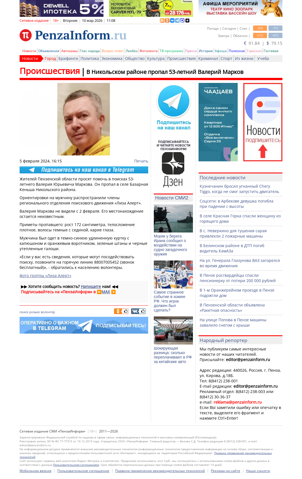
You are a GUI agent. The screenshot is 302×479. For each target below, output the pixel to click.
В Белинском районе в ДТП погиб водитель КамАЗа (232, 248)
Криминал (208, 58)
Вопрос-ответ (113, 50)
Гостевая (271, 50)
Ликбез (132, 50)
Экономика (112, 58)
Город (50, 58)
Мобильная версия (35, 470)
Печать (141, 161)
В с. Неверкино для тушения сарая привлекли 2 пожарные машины (233, 233)
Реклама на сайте (225, 470)
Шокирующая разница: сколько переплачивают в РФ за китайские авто (173, 355)
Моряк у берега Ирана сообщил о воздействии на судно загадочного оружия (170, 245)
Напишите (91, 286)
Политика (90, 58)
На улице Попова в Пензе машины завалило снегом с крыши (233, 322)
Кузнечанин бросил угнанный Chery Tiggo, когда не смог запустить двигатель (239, 188)
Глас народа (90, 50)
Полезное (237, 50)
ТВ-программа (171, 50)
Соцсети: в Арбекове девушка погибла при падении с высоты (236, 203)
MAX (106, 291)
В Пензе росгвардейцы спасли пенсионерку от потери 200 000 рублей (238, 278)
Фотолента (149, 50)
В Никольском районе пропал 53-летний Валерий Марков (164, 72)
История (206, 50)
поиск (24, 312)
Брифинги (68, 58)
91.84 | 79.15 (263, 43)
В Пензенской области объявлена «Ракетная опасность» (232, 307)
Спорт (226, 58)
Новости (29, 50)
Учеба (263, 58)
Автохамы (69, 50)
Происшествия (181, 58)
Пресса (191, 50)
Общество (135, 58)
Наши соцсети (258, 470)
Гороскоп (254, 50)
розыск (34, 312)
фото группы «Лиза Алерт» (45, 275)
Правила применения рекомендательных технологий (160, 470)
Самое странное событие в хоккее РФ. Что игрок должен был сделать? (169, 301)
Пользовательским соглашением (76, 465)
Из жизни (244, 58)
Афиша (221, 50)
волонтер (48, 312)
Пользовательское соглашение (83, 470)
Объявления (48, 50)
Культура (156, 58)
